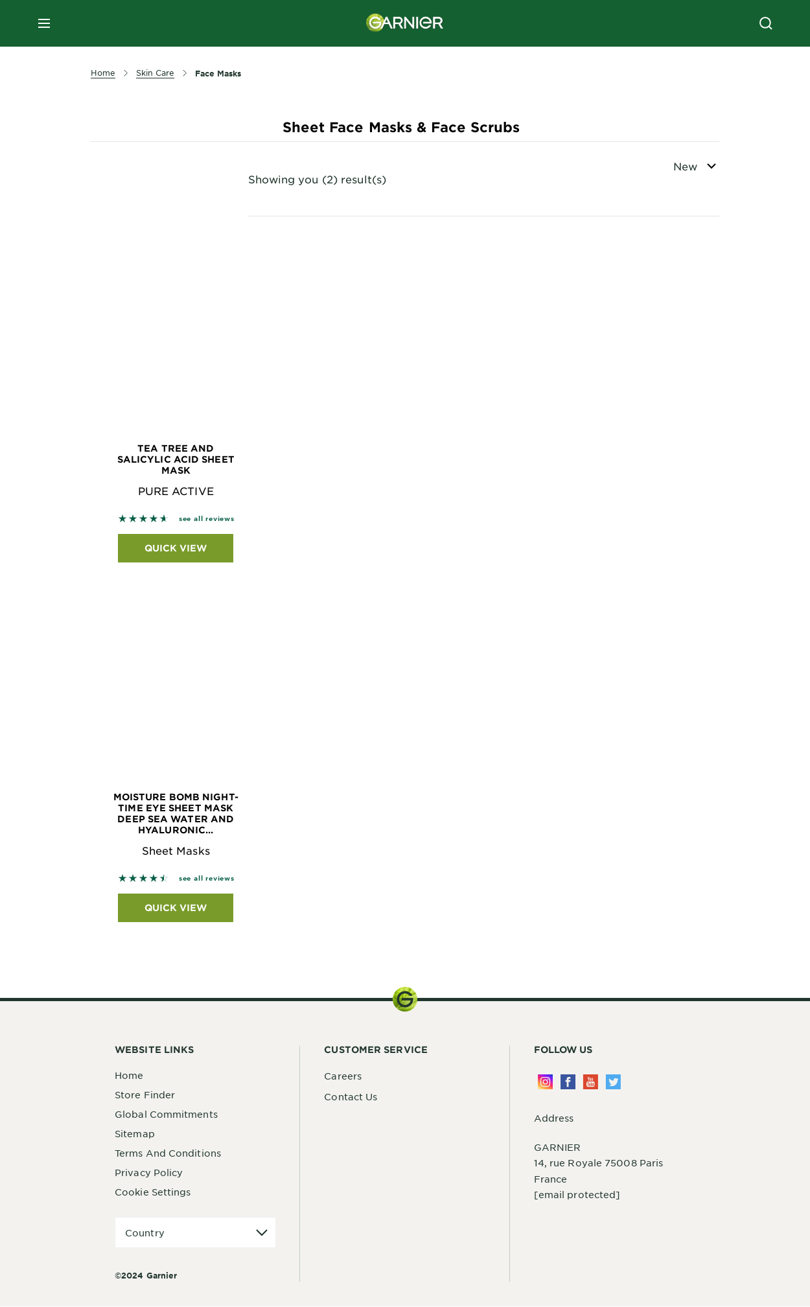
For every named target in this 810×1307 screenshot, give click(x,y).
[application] (195, 1233)
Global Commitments (166, 1114)
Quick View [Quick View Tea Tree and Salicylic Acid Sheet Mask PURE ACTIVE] (176, 547)
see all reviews (207, 519)
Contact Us (350, 1096)
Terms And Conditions (168, 1153)
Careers (343, 1075)
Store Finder (145, 1094)
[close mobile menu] (44, 23)
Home (129, 1075)
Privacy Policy (149, 1172)
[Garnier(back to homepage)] (405, 23)
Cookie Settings (153, 1191)
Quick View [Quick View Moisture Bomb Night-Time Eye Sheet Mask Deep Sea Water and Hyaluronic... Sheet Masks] (176, 907)
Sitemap (135, 1133)
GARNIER (557, 1147)
